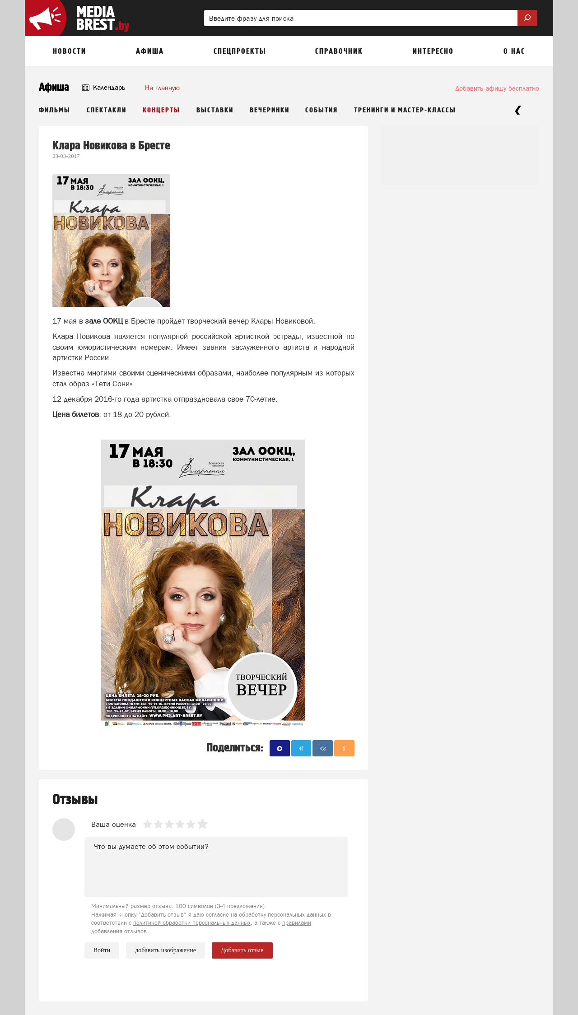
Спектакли (106, 110)
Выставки (214, 110)
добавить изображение (165, 950)
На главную (162, 88)
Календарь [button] (103, 87)
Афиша (54, 87)
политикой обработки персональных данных (192, 922)
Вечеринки (269, 110)
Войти (101, 950)
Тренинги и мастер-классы (405, 110)
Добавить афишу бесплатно (497, 88)
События (321, 110)
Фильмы (54, 110)
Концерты (161, 110)
